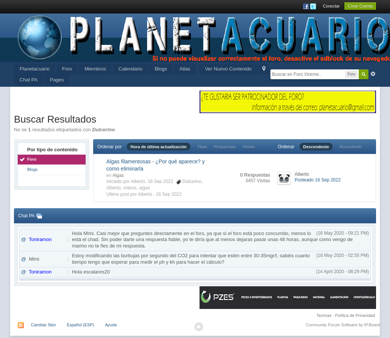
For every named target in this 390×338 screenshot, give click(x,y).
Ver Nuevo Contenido (228, 69)
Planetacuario (35, 69)
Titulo (202, 146)
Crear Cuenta (360, 6)
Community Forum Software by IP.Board (343, 325)
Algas (118, 175)
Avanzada (373, 74)
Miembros (95, 69)
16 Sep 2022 (168, 194)
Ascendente (350, 146)
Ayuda (111, 325)
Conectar (331, 6)
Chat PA (28, 80)
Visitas (249, 146)
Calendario (130, 69)
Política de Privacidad (355, 315)
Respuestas (225, 146)
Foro (67, 69)
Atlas (185, 69)
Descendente (316, 146)
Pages (57, 80)
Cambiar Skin (43, 325)
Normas (324, 315)
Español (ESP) (80, 325)
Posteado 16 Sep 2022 (318, 180)
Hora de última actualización (159, 146)
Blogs (161, 69)
